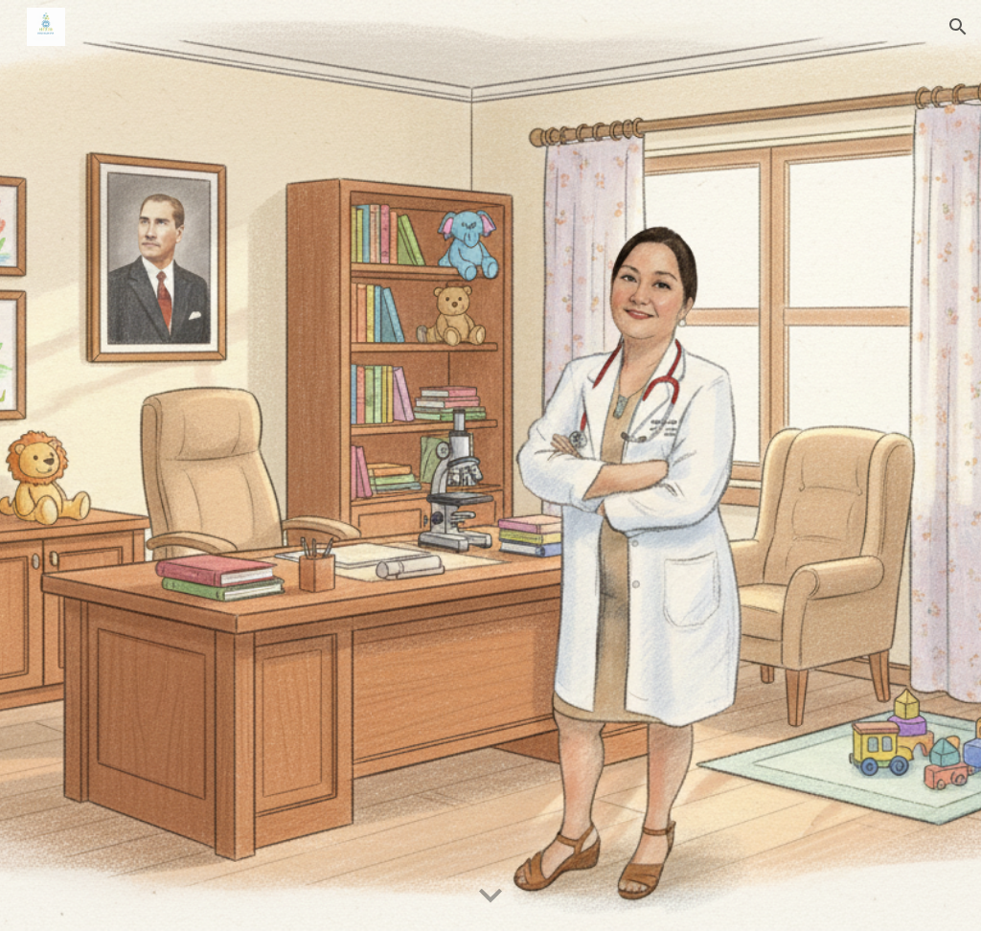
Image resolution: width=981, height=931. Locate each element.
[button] (958, 27)
